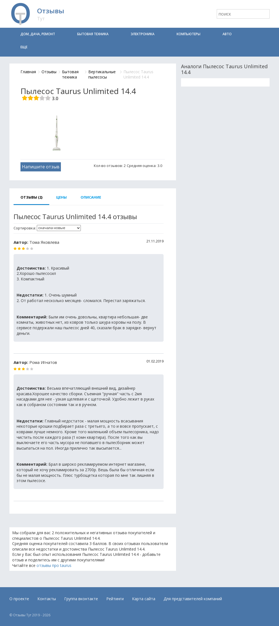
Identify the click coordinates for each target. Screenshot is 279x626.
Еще (23, 47)
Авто (227, 34)
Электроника (142, 34)
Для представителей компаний (193, 598)
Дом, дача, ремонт (37, 34)
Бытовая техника (92, 34)
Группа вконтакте (81, 598)
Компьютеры (188, 34)
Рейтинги (115, 598)
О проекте (19, 598)
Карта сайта (143, 598)
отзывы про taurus (54, 565)
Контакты (46, 598)
